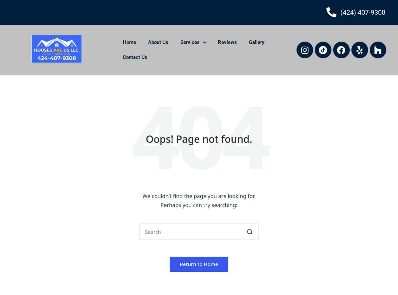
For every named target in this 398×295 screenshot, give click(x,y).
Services (193, 42)
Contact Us (135, 57)
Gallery (256, 42)
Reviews (227, 42)
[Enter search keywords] (199, 231)
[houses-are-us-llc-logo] (57, 49)
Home (129, 42)
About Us (158, 42)
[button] (250, 231)
